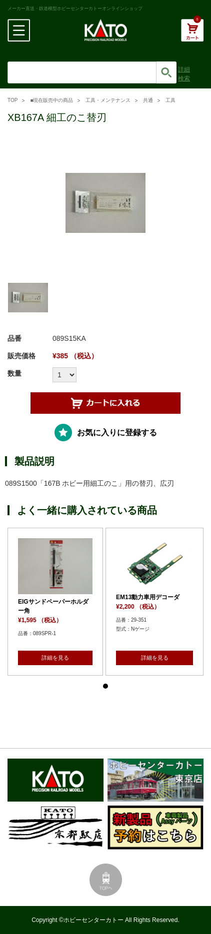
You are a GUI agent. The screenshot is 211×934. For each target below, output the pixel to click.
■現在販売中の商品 (51, 100)
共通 (148, 100)
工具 (171, 100)
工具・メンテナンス (108, 100)
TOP (13, 100)
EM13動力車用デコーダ (148, 597)
